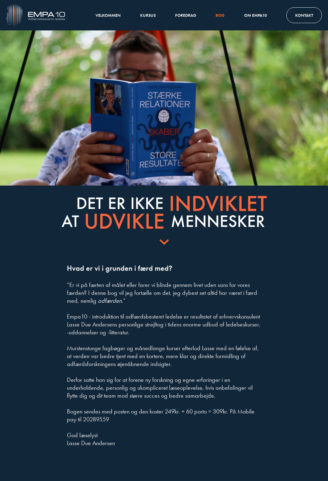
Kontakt (304, 15)
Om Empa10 (255, 15)
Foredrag (185, 15)
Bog (220, 15)
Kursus (148, 15)
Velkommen (108, 15)
